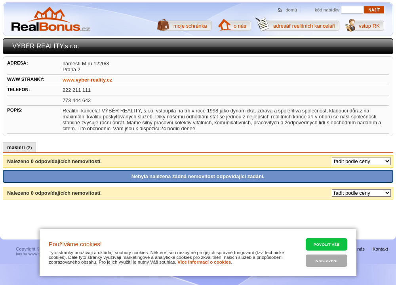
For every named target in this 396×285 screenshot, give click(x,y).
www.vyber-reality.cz (87, 80)
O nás (358, 249)
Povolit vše (326, 244)
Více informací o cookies (204, 262)
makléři (19, 147)
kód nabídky (327, 10)
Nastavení (326, 260)
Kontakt (380, 249)
